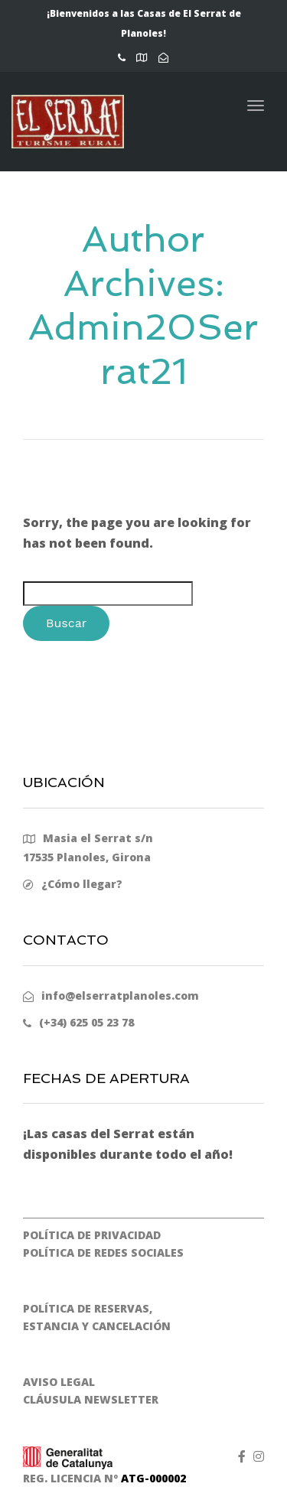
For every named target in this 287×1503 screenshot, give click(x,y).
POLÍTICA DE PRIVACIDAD (92, 1235)
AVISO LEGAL (59, 1381)
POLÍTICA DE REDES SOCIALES (103, 1252)
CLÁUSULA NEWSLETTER (90, 1399)
